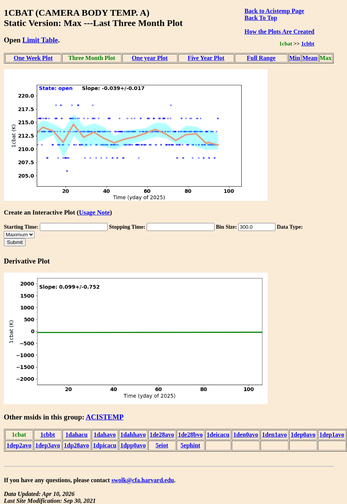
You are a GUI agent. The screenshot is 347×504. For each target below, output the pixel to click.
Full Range (261, 58)
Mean (309, 58)
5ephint (190, 445)
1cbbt (307, 44)
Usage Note (94, 212)
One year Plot (150, 58)
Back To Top (260, 18)
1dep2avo (19, 445)
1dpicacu (104, 445)
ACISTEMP (105, 417)
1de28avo (162, 434)
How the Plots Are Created (279, 31)
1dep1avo (331, 434)
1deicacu (218, 434)
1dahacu (76, 434)
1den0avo (245, 434)
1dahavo (104, 434)
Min (294, 58)
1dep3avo (47, 445)
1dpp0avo (133, 445)
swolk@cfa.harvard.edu (142, 480)
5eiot (161, 445)
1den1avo (274, 434)
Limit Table (40, 40)
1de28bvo (190, 434)
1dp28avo (76, 445)
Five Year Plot (206, 58)
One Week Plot (33, 58)
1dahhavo (133, 434)
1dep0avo (303, 434)
